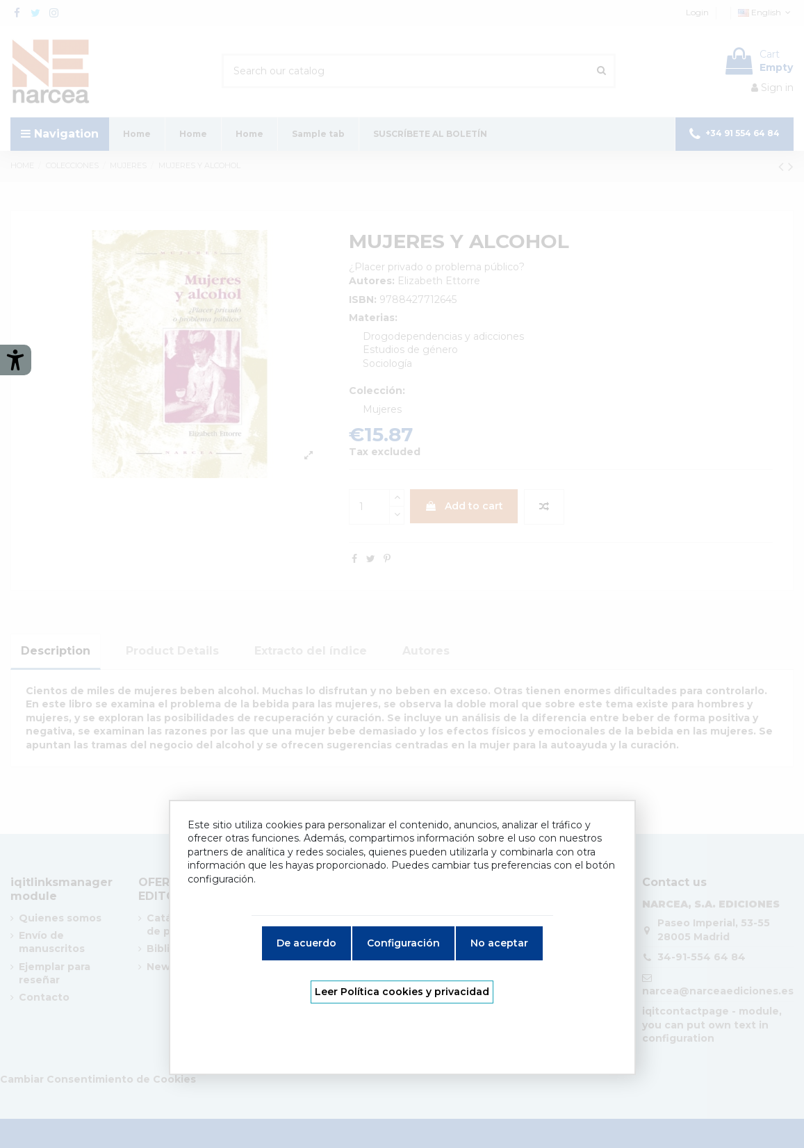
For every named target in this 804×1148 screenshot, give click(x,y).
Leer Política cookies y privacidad (402, 991)
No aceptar (499, 943)
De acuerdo (306, 943)
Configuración (403, 943)
